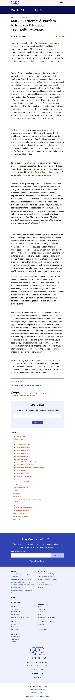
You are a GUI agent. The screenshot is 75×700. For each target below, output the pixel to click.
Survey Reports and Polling (46, 617)
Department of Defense (20, 453)
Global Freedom (18, 485)
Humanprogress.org (37, 693)
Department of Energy (20, 459)
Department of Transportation (22, 476)
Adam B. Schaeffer (19, 36)
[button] (37, 10)
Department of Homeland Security (24, 465)
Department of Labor (19, 470)
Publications (43, 604)
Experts (14, 634)
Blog (13, 597)
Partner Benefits (16, 612)
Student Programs (45, 622)
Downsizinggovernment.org (37, 696)
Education (16, 479)
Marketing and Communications (21, 579)
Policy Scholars (16, 636)
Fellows (13, 642)
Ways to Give (15, 609)
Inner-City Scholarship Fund (37, 172)
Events (14, 622)
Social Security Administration (22, 507)
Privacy (37, 677)
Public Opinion (17, 502)
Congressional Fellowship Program (22, 590)
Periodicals (42, 571)
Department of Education (21, 456)
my (57, 43)
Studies (40, 614)
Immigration (16, 493)
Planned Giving (15, 614)
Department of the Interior (21, 473)
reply (51, 43)
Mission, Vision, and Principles (20, 574)
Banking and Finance (19, 436)
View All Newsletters (38, 561)
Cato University (42, 629)
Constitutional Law (19, 439)
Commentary (42, 609)
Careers (13, 593)
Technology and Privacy (20, 516)
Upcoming (14, 624)
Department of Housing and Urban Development (28, 467)
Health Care (17, 490)
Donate (14, 607)
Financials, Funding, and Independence (23, 585)
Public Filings (42, 612)
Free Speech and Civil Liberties (23, 482)
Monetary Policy (18, 496)
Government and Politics (20, 487)
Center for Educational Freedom (30, 385)
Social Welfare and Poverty (21, 510)
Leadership (14, 576)
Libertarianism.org (37, 689)
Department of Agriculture (21, 447)
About (13, 571)
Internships (41, 624)
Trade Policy (17, 519)
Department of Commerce (21, 450)
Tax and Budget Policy (20, 513)
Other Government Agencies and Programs (27, 499)
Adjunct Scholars (16, 639)
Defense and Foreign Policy (22, 445)
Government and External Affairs (21, 582)
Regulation (16, 505)
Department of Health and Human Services (27, 462)
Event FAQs (14, 629)
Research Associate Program (47, 627)
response (38, 73)
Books (40, 606)
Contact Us (37, 673)
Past (12, 627)
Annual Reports (16, 587)
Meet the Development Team (20, 617)
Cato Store (15, 602)
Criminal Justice (18, 442)
